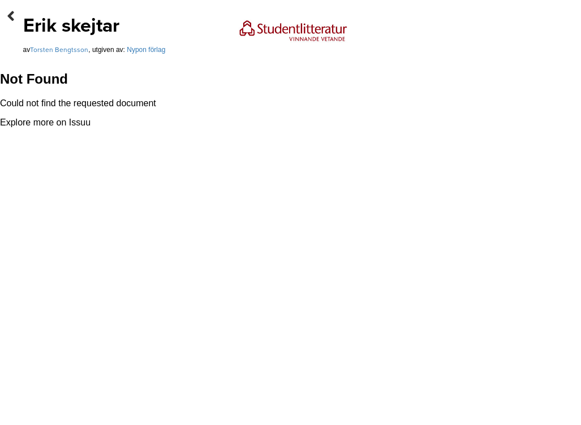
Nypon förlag (146, 50)
